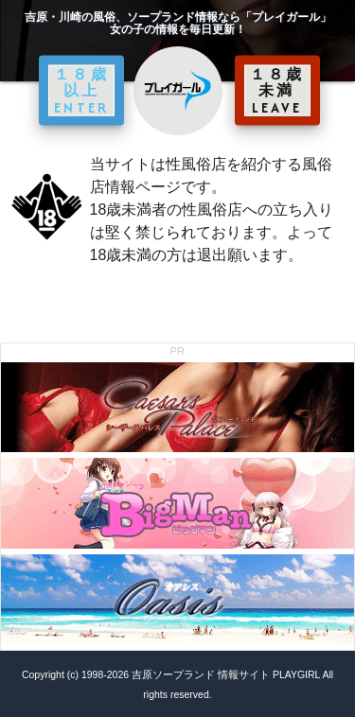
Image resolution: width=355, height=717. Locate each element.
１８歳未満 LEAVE (277, 89)
